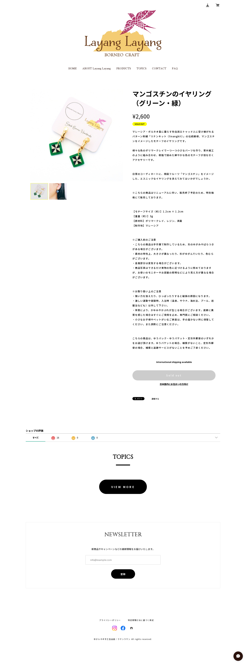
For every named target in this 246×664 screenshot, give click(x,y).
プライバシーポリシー (110, 620)
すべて (35, 437)
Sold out (174, 375)
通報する (155, 399)
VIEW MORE (123, 487)
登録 (123, 574)
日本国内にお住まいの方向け (174, 384)
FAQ (175, 68)
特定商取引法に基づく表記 (141, 620)
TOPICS (141, 68)
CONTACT (159, 68)
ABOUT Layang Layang (96, 68)
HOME (72, 68)
